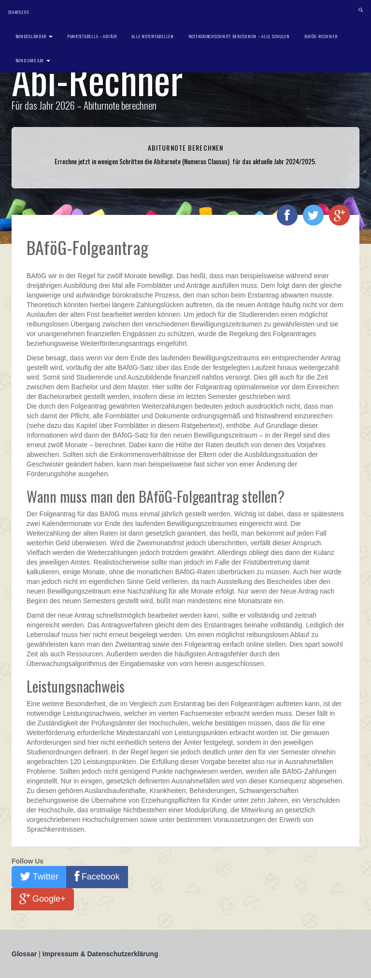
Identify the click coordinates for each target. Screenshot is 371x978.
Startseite (18, 12)
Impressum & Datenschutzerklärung (100, 954)
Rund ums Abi (32, 60)
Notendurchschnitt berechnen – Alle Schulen (239, 36)
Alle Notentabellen (152, 36)
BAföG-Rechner (320, 36)
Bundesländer (34, 36)
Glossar (25, 954)
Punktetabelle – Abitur (92, 36)
